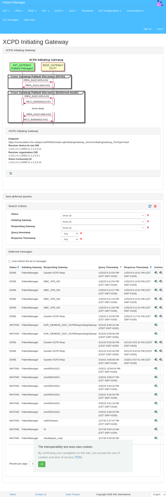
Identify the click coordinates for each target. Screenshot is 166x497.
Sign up (147, 28)
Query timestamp (20, 232)
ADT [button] (6, 10)
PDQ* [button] (32, 10)
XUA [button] (72, 10)
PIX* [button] (45, 10)
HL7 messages (10, 19)
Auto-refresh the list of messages (27, 261)
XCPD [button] (59, 10)
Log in (160, 28)
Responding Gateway (23, 226)
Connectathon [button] (135, 10)
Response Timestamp (23, 238)
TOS (78, 457)
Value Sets (29, 19)
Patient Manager (14, 2)
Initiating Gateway (21, 220)
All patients (87, 10)
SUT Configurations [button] (110, 10)
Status (14, 214)
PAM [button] (19, 10)
